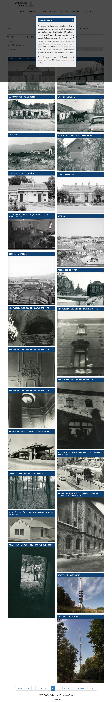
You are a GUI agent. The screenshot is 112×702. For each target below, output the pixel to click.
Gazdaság (13, 135)
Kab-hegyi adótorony (68, 617)
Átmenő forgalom (66, 97)
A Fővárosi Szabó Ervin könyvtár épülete (29, 308)
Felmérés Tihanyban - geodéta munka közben (30, 545)
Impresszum (56, 699)
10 (69, 688)
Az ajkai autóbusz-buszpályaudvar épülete (30, 432)
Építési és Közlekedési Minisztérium (58, 695)
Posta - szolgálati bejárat (22, 173)
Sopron (61, 216)
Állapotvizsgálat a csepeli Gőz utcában (78, 136)
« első (19, 688)
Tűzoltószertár (66, 174)
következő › (81, 688)
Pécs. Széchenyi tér (67, 270)
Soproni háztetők (18, 254)
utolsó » (92, 688)
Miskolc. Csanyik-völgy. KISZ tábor (26, 473)
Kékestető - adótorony (69, 575)
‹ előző (27, 688)
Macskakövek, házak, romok (22, 97)
